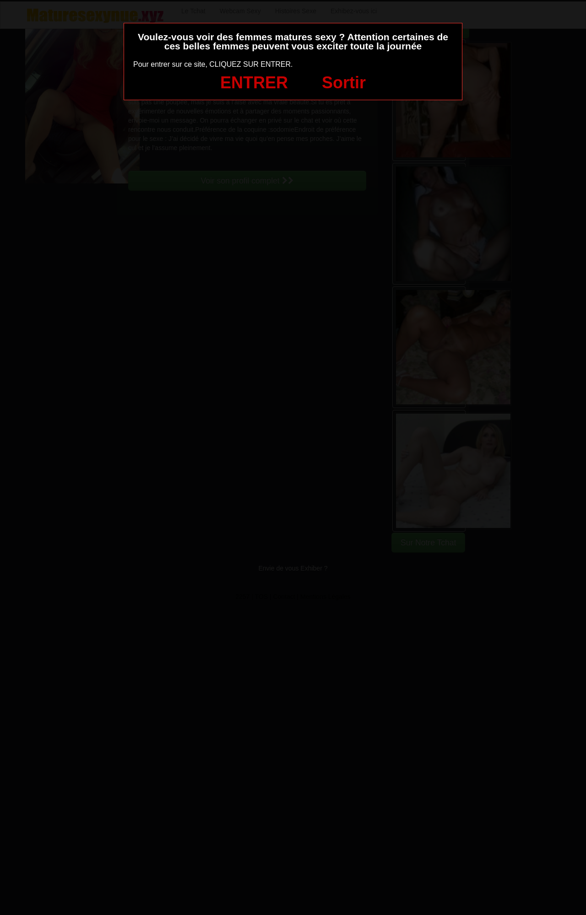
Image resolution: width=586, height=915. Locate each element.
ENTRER (254, 82)
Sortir (344, 82)
